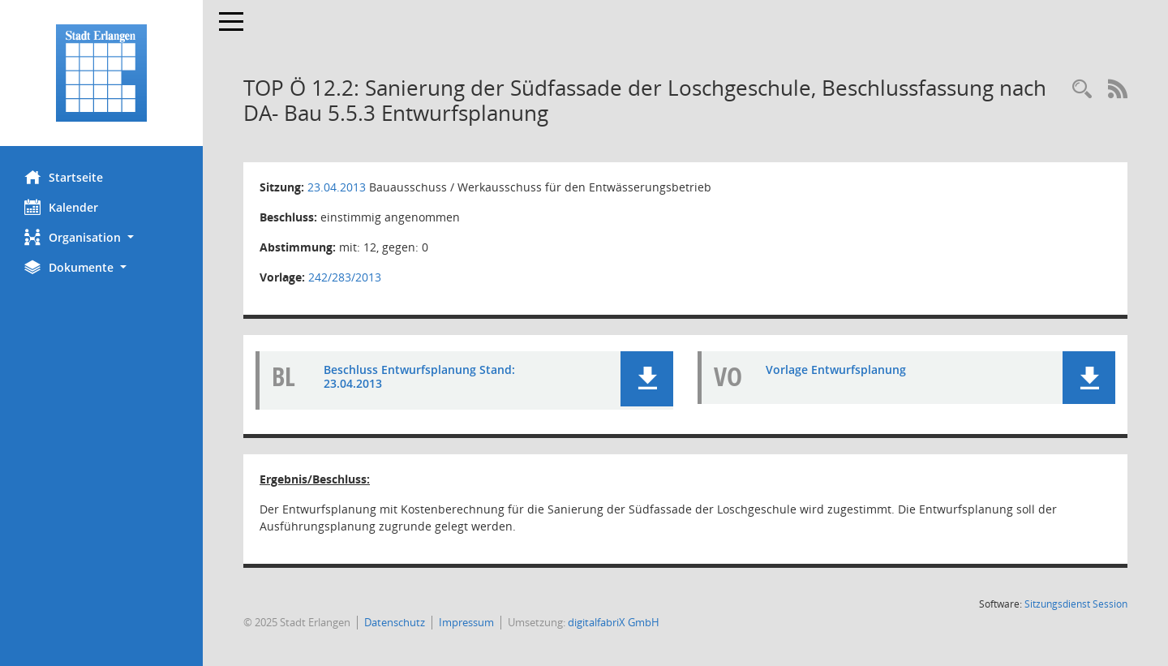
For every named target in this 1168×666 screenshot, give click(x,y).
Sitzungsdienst (1075, 604)
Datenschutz (394, 622)
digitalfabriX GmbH (613, 622)
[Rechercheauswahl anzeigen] (1082, 89)
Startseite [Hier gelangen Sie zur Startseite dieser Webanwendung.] (63, 177)
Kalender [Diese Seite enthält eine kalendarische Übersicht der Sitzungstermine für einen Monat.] (61, 207)
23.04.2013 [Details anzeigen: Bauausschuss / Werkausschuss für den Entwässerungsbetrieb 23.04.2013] (336, 187)
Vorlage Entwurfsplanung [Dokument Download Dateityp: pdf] (836, 369)
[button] (101, 237)
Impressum (466, 622)
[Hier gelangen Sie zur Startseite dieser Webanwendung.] (101, 73)
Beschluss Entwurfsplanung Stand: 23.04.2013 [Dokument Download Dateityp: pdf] (419, 376)
